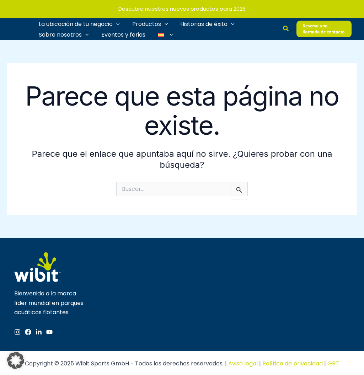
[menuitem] (162, 33)
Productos (148, 23)
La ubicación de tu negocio (78, 23)
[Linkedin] (39, 331)
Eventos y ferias (122, 34)
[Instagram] (17, 331)
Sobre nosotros (63, 33)
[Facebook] (28, 331)
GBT (333, 362)
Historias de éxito (204, 23)
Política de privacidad (292, 362)
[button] (286, 28)
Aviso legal (243, 362)
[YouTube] (49, 331)
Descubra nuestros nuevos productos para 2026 (182, 8)
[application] (115, 23)
